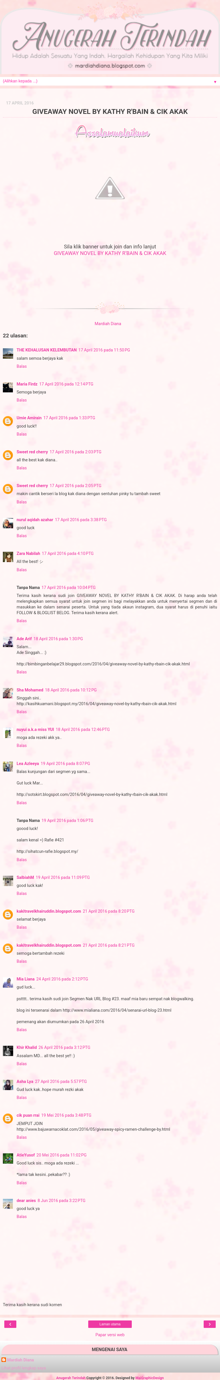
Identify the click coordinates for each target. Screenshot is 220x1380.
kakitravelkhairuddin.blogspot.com (49, 911)
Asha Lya (25, 1081)
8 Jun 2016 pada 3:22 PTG (61, 1200)
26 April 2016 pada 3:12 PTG (65, 1047)
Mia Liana (26, 979)
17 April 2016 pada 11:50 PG (104, 350)
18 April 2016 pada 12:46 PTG (83, 729)
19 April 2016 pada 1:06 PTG (67, 820)
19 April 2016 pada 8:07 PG (65, 763)
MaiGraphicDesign (149, 1378)
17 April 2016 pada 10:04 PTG (69, 587)
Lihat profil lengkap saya (23, 1368)
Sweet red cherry (32, 452)
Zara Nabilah (28, 553)
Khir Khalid (27, 1047)
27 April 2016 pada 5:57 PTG (61, 1081)
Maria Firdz (27, 384)
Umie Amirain (29, 418)
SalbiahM (25, 877)
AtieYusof (26, 1155)
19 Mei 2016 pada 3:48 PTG (66, 1115)
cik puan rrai (28, 1115)
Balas (22, 366)
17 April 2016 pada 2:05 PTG (75, 485)
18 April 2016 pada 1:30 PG (58, 638)
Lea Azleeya (28, 763)
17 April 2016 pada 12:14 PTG (66, 384)
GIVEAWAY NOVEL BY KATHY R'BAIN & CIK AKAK (110, 253)
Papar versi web (110, 1334)
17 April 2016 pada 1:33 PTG (69, 418)
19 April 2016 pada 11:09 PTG (63, 877)
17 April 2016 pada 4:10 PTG (68, 553)
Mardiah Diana (20, 1360)
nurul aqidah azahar (35, 519)
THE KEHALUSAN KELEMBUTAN (47, 350)
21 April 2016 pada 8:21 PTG (109, 945)
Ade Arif (24, 638)
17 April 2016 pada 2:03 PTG (75, 452)
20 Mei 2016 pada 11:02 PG (61, 1155)
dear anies (26, 1200)
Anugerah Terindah (70, 1378)
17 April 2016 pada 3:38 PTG (81, 519)
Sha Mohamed (30, 690)
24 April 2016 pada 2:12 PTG (62, 979)
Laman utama (109, 1324)
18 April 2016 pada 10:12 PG (71, 690)
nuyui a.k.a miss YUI (35, 729)
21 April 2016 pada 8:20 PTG (109, 911)
